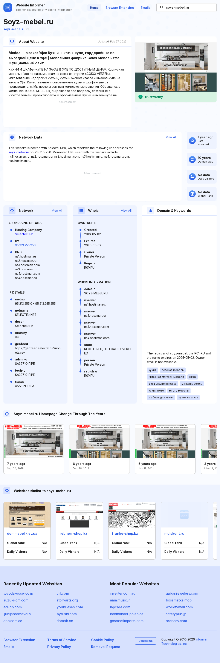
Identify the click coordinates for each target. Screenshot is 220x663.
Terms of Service (61, 640)
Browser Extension (119, 7)
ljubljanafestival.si (17, 614)
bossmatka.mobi (179, 600)
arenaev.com (176, 621)
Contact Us (146, 640)
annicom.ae (12, 621)
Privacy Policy (59, 647)
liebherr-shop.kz (73, 533)
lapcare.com (120, 607)
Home (94, 7)
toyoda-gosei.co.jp (18, 593)
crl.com (63, 593)
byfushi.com (67, 614)
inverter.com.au (122, 593)
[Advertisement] (67, 114)
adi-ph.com (12, 607)
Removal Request (105, 647)
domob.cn (65, 621)
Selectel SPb (24, 234)
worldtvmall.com (179, 607)
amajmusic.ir (120, 600)
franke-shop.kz (125, 533)
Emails (145, 7)
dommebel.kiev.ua (22, 533)
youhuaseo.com (70, 607)
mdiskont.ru (174, 533)
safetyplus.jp (176, 614)
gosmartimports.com (127, 621)
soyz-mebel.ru (16, 29)
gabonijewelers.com (182, 593)
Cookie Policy (102, 640)
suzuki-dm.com (15, 600)
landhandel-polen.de (126, 614)
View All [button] (171, 137)
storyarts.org (67, 600)
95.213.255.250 (25, 245)
